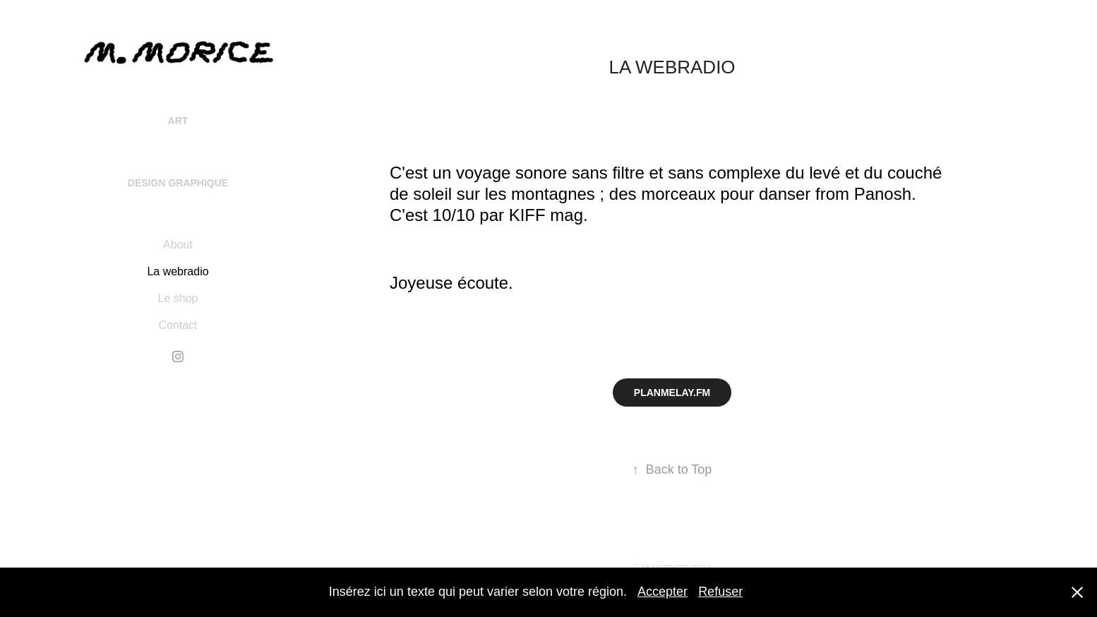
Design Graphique (178, 182)
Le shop (178, 298)
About (178, 245)
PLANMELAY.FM (672, 392)
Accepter (662, 592)
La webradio (177, 271)
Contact (177, 325)
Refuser (720, 592)
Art (178, 120)
